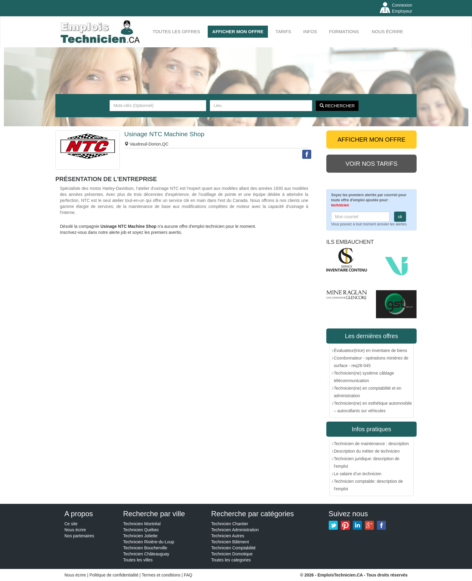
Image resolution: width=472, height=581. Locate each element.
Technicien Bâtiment (230, 541)
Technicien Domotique (232, 553)
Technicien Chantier (229, 523)
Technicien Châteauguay (146, 553)
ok (400, 216)
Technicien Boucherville (145, 547)
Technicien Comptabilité (233, 547)
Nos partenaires (79, 535)
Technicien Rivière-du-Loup (148, 541)
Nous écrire (387, 31)
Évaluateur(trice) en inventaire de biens (370, 350)
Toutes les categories (231, 559)
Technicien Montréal (142, 523)
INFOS (310, 31)
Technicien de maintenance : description (371, 443)
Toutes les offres (176, 31)
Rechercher (337, 105)
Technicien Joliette (140, 535)
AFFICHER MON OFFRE (237, 31)
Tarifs (283, 31)
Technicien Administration (235, 529)
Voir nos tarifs (372, 163)
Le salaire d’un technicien (357, 473)
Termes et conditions (162, 575)
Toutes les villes (138, 559)
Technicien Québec (141, 529)
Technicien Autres (227, 535)
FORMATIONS (344, 31)
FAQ (188, 575)
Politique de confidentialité (113, 575)
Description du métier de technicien (367, 451)
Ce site (71, 523)
